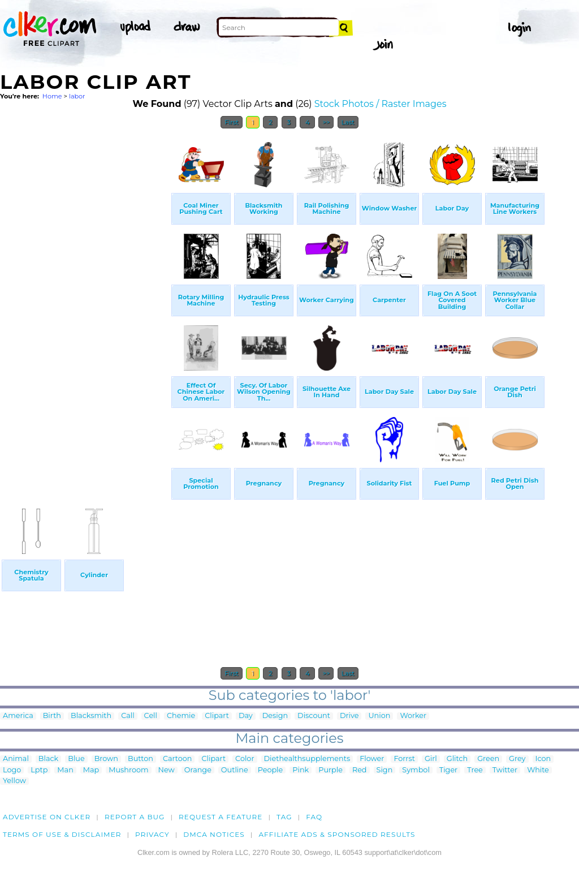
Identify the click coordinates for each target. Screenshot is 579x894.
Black (48, 759)
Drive (349, 716)
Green (488, 759)
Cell (150, 716)
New (166, 770)
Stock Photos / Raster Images (380, 103)
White (538, 770)
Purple (330, 770)
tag (284, 817)
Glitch (457, 759)
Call (127, 716)
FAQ (314, 817)
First (231, 122)
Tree (475, 770)
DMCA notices (214, 834)
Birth (52, 716)
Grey (517, 759)
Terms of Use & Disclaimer (62, 834)
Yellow (14, 781)
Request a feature (220, 817)
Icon (543, 759)
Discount (313, 716)
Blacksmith (91, 716)
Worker (413, 716)
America (18, 716)
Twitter (504, 770)
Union (379, 716)
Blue (76, 759)
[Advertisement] (85, 304)
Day (246, 716)
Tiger (448, 770)
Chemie (181, 716)
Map (91, 770)
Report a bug (135, 817)
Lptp (39, 770)
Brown (106, 759)
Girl (431, 759)
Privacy (152, 834)
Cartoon (177, 759)
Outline (234, 770)
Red (359, 770)
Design (275, 716)
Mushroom (128, 770)
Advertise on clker (46, 817)
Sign (385, 770)
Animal (16, 759)
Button (140, 759)
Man (65, 770)
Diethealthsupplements (307, 759)
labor (77, 96)
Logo (12, 770)
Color (244, 759)
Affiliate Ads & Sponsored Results (336, 834)
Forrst (404, 759)
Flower (372, 759)
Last (348, 122)
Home (52, 96)
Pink (300, 770)
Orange (197, 770)
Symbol (416, 770)
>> (326, 122)
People (270, 770)
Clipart (217, 716)
